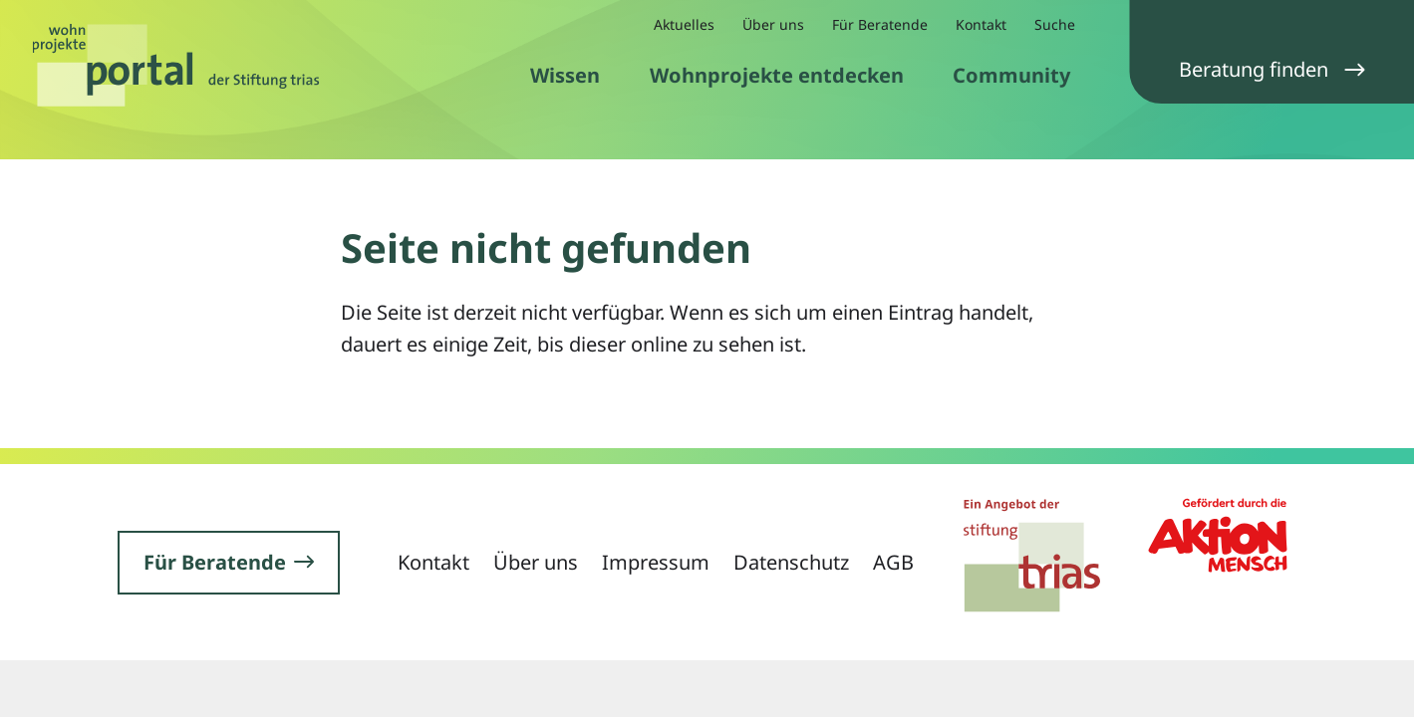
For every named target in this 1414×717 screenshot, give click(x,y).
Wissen (565, 75)
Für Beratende (880, 24)
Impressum (655, 562)
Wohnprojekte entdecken (777, 75)
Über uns (773, 24)
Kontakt (981, 24)
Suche (1054, 24)
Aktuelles (684, 24)
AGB (893, 562)
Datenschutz (791, 562)
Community (1011, 75)
